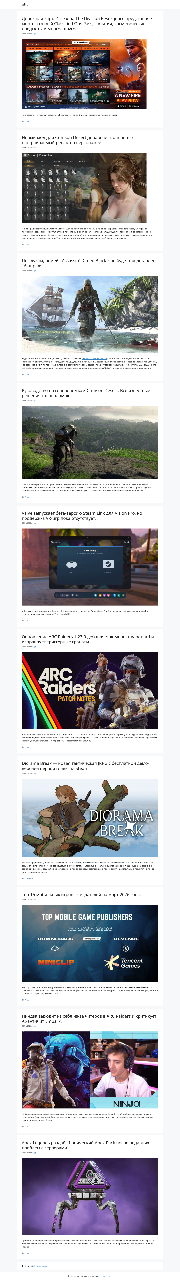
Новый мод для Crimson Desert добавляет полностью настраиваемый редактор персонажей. (77, 139)
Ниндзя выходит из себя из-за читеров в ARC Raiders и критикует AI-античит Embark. (89, 1018)
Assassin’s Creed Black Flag (95, 358)
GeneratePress (106, 1276)
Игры (27, 121)
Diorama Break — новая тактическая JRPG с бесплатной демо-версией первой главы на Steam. (85, 765)
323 (33, 1265)
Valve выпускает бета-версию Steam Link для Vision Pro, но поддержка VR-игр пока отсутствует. (82, 515)
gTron (26, 4)
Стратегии (29, 878)
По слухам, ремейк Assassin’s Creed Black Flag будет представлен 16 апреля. (88, 263)
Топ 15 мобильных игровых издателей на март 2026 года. (81, 894)
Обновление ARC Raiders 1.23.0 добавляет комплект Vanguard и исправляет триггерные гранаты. (88, 639)
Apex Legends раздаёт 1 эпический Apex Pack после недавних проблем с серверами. (85, 1145)
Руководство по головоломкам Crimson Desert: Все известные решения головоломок (86, 393)
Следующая (43, 1265)
